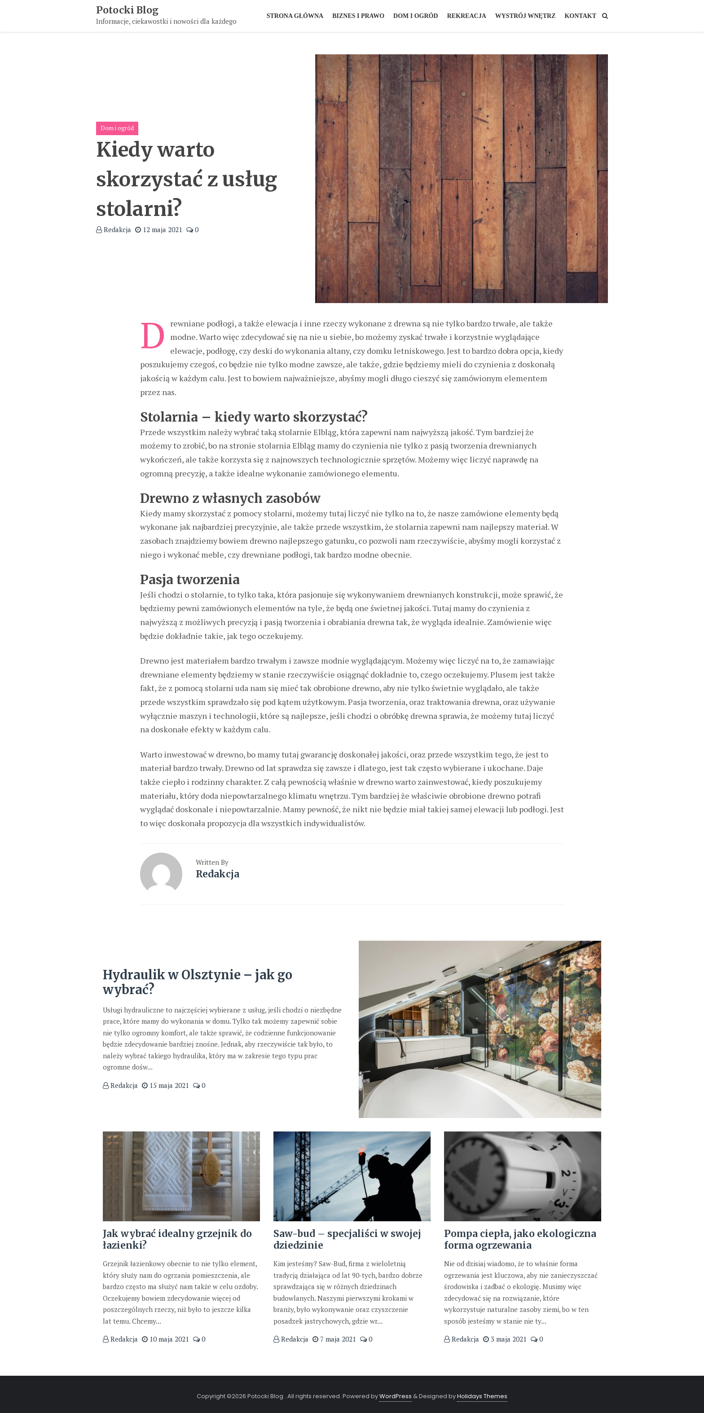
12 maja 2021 (158, 229)
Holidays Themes (482, 1394)
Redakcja (113, 229)
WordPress (395, 1394)
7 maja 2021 (334, 1338)
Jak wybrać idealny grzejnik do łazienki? (178, 1239)
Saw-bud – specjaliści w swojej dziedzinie (348, 1239)
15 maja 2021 (165, 1084)
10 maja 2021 (165, 1338)
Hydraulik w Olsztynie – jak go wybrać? (201, 982)
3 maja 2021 (505, 1338)
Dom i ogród (117, 128)
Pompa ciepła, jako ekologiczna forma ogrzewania (520, 1239)
